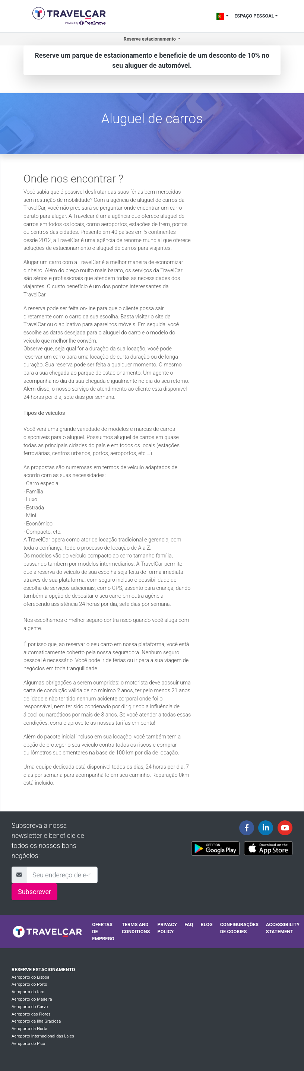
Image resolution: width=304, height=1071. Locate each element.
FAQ (188, 924)
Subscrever (34, 892)
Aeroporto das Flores (31, 1014)
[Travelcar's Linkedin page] (265, 827)
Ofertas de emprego (103, 931)
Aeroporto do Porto (29, 984)
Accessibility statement (283, 928)
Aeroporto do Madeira (32, 999)
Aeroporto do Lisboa (30, 977)
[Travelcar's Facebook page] (246, 827)
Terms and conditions (136, 928)
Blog (206, 924)
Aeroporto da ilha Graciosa (36, 1021)
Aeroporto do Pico (28, 1043)
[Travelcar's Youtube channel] (285, 827)
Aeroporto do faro (28, 991)
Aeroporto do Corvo (30, 1006)
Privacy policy (167, 928)
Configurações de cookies (239, 928)
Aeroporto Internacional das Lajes (43, 1036)
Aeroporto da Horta (29, 1028)
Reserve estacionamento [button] (150, 39)
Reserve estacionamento (43, 969)
